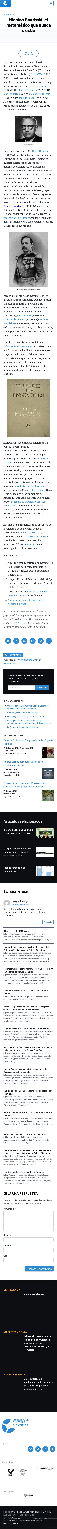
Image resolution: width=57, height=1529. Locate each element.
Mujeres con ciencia (15, 1332)
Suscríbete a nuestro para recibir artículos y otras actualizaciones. (25, 678)
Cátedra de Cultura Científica (25, 1512)
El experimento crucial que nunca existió (17, 852)
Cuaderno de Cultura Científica (24, 1518)
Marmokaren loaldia (33, 1294)
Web (5, 1256)
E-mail (7, 1245)
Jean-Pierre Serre (36, 490)
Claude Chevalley (27, 90)
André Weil (37, 74)
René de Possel (26, 97)
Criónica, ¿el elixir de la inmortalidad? (23, 713)
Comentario (9, 1209)
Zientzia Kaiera (11, 1289)
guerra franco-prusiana (16, 217)
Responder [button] (48, 922)
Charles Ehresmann (14, 319)
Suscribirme (42, 688)
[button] (8, 641)
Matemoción (8, 14)
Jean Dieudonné (41, 93)
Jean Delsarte (10, 93)
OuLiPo (31, 544)
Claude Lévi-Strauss (29, 532)
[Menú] (51, 3)
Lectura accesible (28, 53)
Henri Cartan (40, 86)
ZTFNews (18, 623)
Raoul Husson (40, 151)
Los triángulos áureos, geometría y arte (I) (25, 716)
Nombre (7, 1235)
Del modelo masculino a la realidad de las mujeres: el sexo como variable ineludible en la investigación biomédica (38, 1343)
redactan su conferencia (30, 486)
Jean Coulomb (24, 315)
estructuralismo (37, 536)
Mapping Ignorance (14, 1374)
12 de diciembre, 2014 (21, 905)
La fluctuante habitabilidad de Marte (23, 727)
